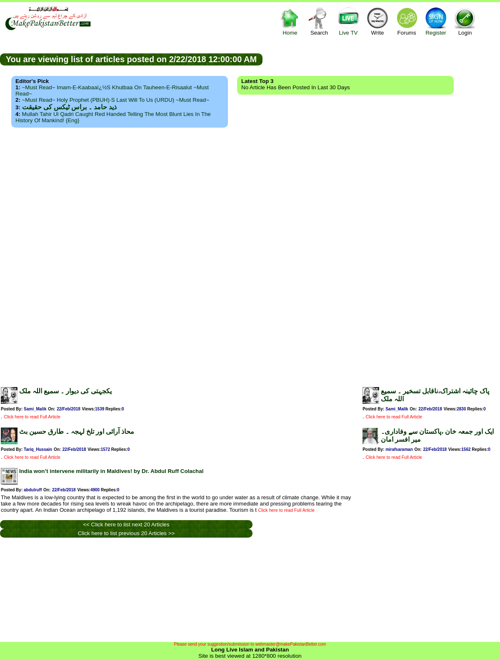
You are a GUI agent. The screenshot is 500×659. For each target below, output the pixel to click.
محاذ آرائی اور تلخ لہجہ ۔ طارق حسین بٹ (76, 431)
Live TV (348, 21)
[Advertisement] (250, 255)
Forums (406, 21)
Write (377, 21)
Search (319, 21)
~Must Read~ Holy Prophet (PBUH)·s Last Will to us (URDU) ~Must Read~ (115, 100)
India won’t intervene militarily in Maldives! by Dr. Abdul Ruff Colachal (111, 471)
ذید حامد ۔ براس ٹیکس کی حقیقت (69, 107)
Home (290, 21)
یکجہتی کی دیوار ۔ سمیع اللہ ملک (65, 391)
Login (465, 21)
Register (435, 21)
